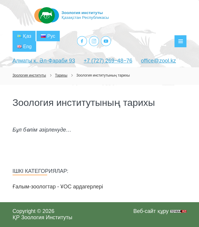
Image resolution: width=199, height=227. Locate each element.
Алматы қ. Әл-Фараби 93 (44, 61)
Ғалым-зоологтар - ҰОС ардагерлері (58, 187)
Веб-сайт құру (151, 211)
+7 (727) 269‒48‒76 (108, 61)
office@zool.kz (158, 61)
